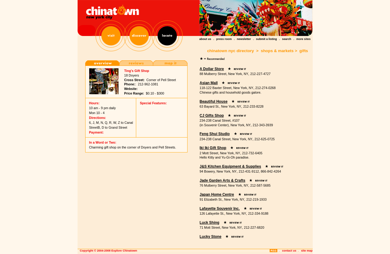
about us (205, 39)
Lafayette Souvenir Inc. (220, 208)
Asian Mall (209, 83)
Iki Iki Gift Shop (213, 148)
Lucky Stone (210, 236)
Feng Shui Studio (215, 134)
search (286, 39)
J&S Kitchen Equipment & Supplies (230, 166)
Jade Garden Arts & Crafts (223, 180)
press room (224, 39)
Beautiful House (214, 101)
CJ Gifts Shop (212, 115)
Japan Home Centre (217, 194)
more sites (303, 39)
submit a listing (266, 39)
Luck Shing (210, 222)
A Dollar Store (212, 69)
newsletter (244, 39)
